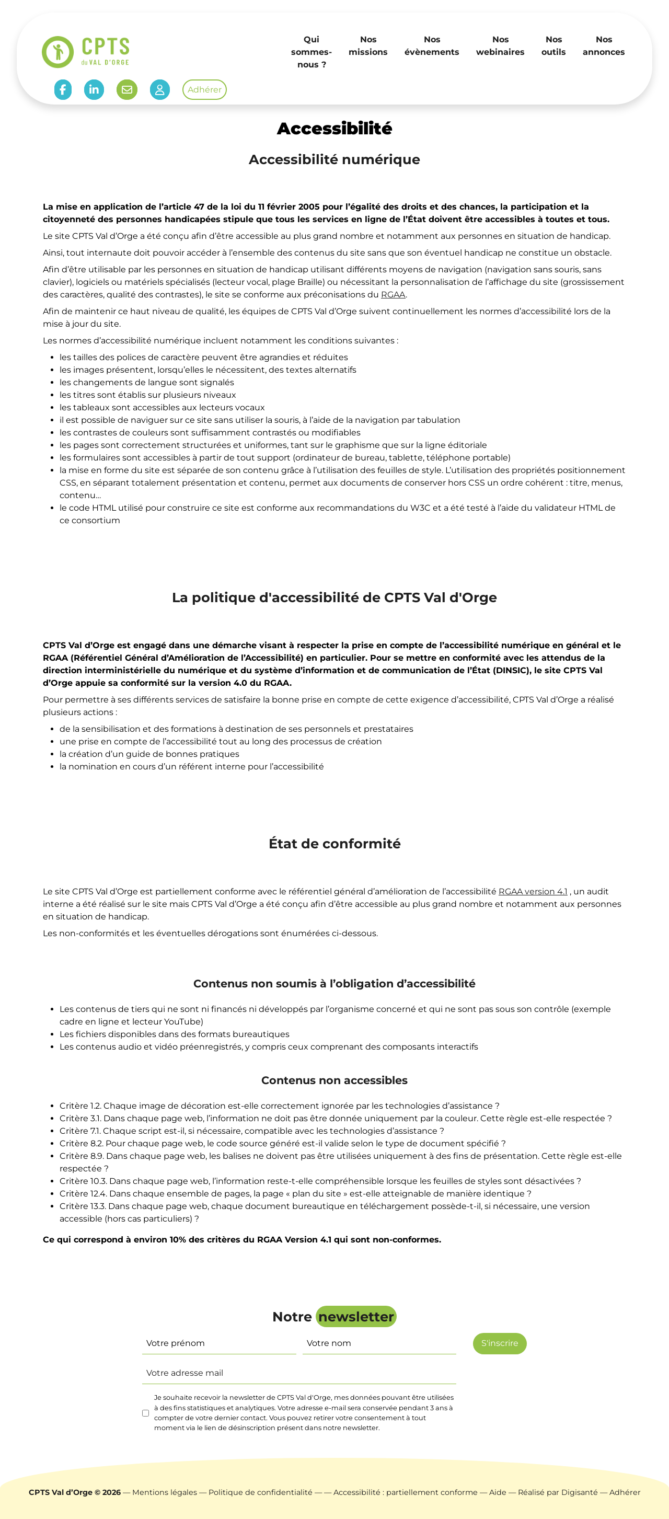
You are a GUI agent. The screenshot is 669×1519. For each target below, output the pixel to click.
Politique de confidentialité (261, 1492)
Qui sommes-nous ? (311, 52)
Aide (497, 1492)
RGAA (393, 295)
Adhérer (205, 90)
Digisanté (579, 1492)
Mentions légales (164, 1492)
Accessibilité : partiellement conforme (405, 1492)
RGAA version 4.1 (533, 891)
